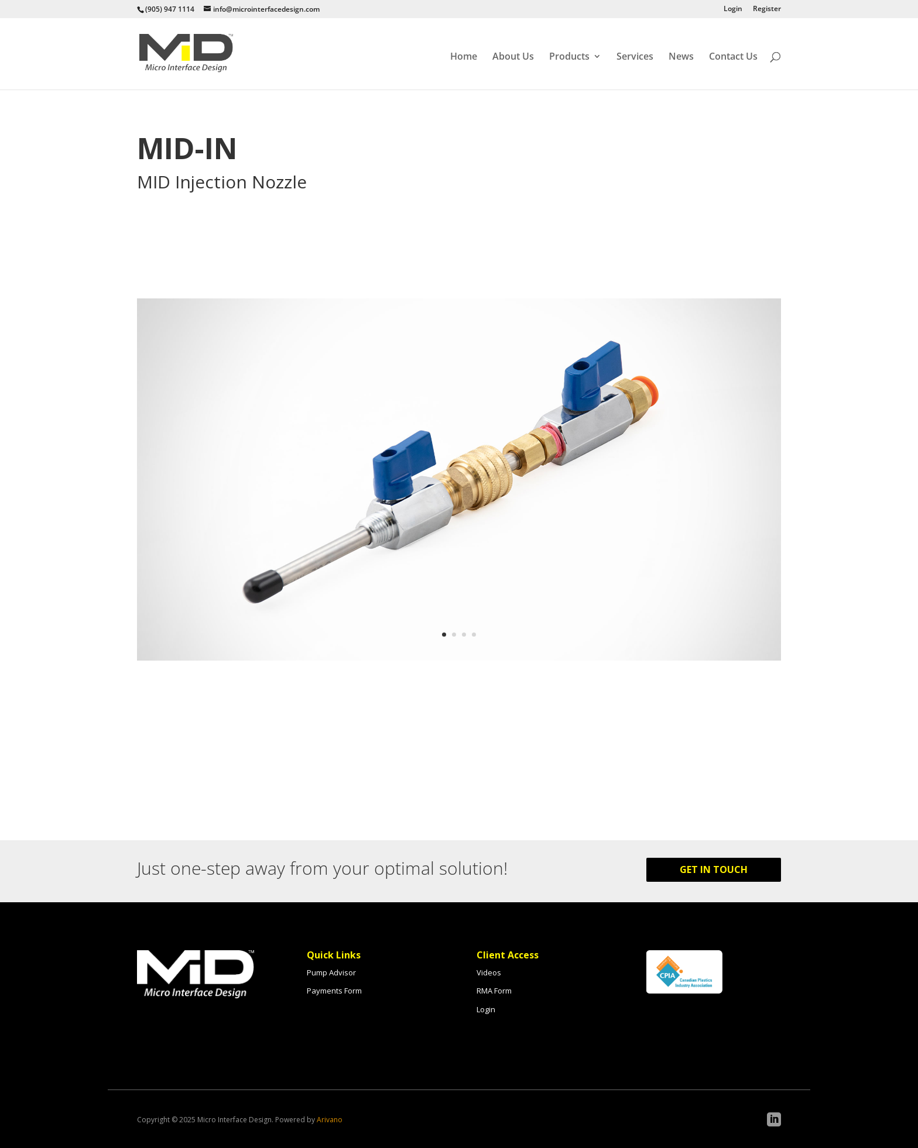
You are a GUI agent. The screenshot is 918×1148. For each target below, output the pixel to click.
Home (463, 56)
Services (634, 56)
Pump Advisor (331, 972)
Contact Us (733, 56)
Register (767, 9)
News (681, 56)
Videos (489, 972)
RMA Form (494, 990)
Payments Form (334, 990)
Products (569, 56)
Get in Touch (714, 869)
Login (733, 9)
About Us (513, 56)
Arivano (329, 1120)
